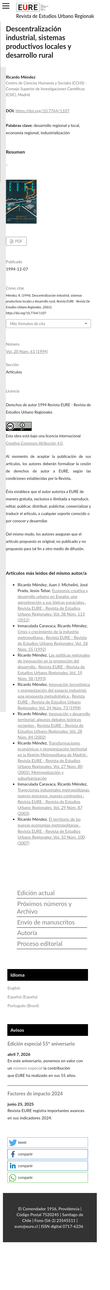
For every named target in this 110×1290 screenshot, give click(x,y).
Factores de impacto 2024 (34, 1093)
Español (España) (22, 996)
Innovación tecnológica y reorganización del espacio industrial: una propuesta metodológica (54, 690)
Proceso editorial (39, 943)
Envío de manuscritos (46, 922)
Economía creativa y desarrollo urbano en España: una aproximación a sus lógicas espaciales (53, 596)
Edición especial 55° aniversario (41, 1043)
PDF (18, 241)
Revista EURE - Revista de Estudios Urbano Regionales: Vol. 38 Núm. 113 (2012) (51, 614)
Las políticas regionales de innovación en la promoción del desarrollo (54, 660)
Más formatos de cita (27, 323)
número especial (28, 1067)
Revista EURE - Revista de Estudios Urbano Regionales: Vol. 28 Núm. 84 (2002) (51, 731)
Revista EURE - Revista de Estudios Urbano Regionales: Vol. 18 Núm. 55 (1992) (53, 643)
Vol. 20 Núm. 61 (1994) (27, 351)
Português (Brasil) (23, 1005)
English (13, 987)
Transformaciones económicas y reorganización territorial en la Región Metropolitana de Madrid (52, 748)
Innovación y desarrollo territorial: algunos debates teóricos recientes (54, 719)
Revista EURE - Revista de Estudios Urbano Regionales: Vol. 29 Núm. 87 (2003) (50, 807)
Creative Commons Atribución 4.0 (34, 443)
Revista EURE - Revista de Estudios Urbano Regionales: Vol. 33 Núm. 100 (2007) (51, 837)
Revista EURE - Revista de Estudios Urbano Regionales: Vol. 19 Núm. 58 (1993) (51, 672)
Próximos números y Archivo (44, 907)
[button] (47, 1142)
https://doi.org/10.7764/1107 (42, 110)
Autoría (27, 932)
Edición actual (36, 892)
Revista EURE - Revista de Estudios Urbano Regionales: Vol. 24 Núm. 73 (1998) (51, 702)
